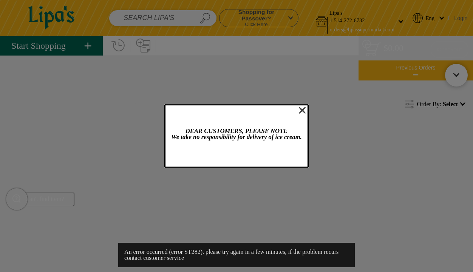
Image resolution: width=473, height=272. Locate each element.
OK (236, 154)
